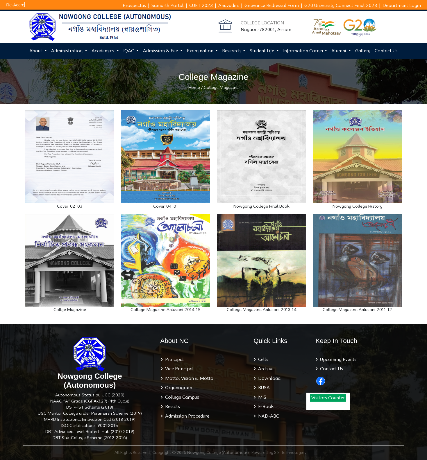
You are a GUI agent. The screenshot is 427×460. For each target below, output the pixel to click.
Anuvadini (228, 5)
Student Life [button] (262, 50)
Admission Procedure (186, 416)
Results (171, 406)
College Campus (181, 397)
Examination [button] (201, 50)
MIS (261, 397)
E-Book (265, 406)
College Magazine (221, 87)
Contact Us (386, 50)
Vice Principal (178, 368)
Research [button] (232, 50)
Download (268, 378)
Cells (262, 359)
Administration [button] (67, 50)
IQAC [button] (129, 50)
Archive (265, 368)
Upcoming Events (337, 359)
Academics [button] (103, 50)
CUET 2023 (201, 5)
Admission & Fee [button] (161, 50)
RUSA (263, 387)
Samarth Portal (167, 5)
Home (194, 87)
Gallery (362, 50)
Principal (173, 359)
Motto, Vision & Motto (188, 378)
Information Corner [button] (303, 50)
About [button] (36, 50)
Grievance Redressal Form (271, 5)
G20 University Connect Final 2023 (340, 5)
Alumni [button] (339, 50)
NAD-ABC (267, 416)
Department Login (402, 5)
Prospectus (134, 5)
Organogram (177, 387)
